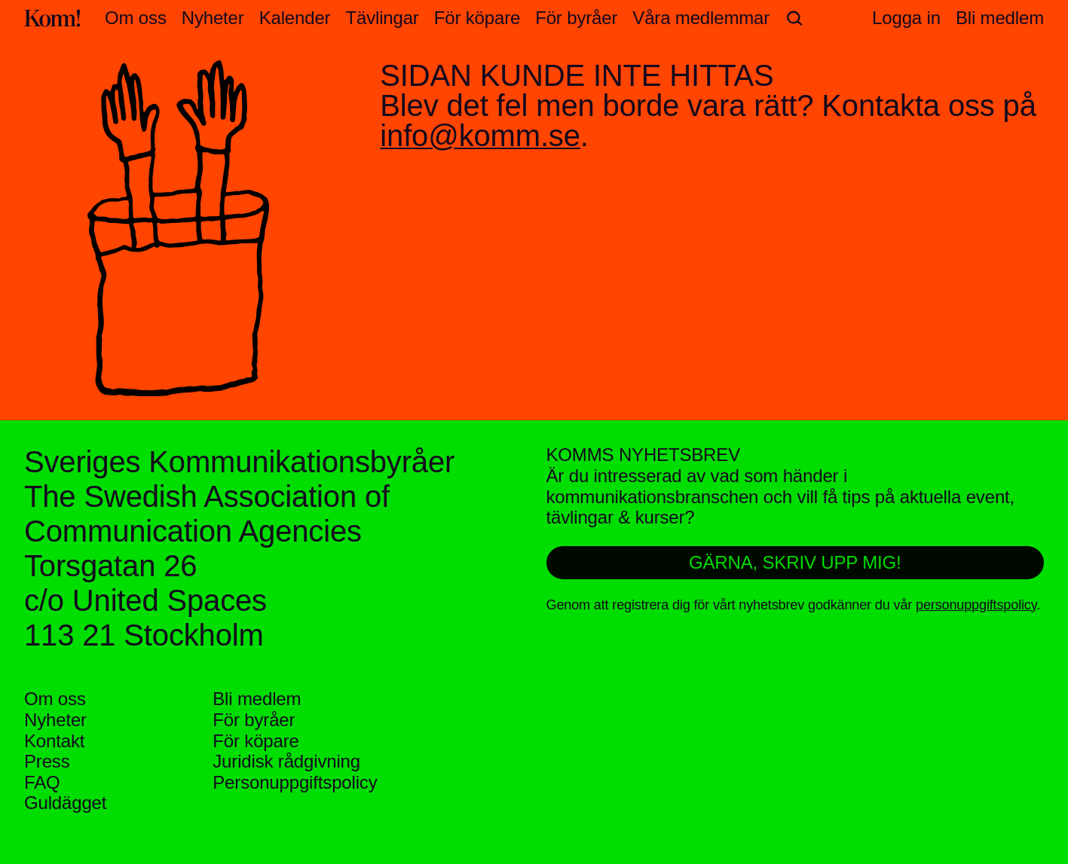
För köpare (477, 18)
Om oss (136, 18)
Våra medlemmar (701, 18)
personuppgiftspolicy (976, 604)
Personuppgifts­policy (295, 782)
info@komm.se (480, 135)
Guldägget (65, 802)
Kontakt (54, 741)
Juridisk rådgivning (286, 761)
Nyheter (213, 18)
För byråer (576, 18)
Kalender (295, 18)
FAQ (42, 782)
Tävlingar (381, 18)
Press (47, 761)
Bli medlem (257, 698)
